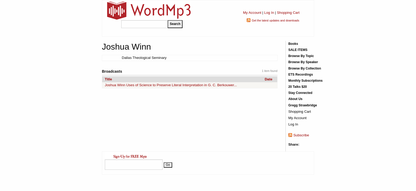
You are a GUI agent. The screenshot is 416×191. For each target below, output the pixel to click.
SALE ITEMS (297, 50)
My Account (252, 13)
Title (108, 79)
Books (293, 44)
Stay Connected (300, 93)
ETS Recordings (300, 74)
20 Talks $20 (297, 87)
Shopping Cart (288, 13)
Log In (269, 13)
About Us (295, 99)
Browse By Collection (304, 68)
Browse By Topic (301, 56)
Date (268, 79)
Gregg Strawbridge (302, 105)
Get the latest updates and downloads (275, 20)
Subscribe (301, 135)
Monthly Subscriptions (305, 81)
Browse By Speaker (303, 62)
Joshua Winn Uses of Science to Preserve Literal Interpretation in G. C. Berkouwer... (171, 85)
